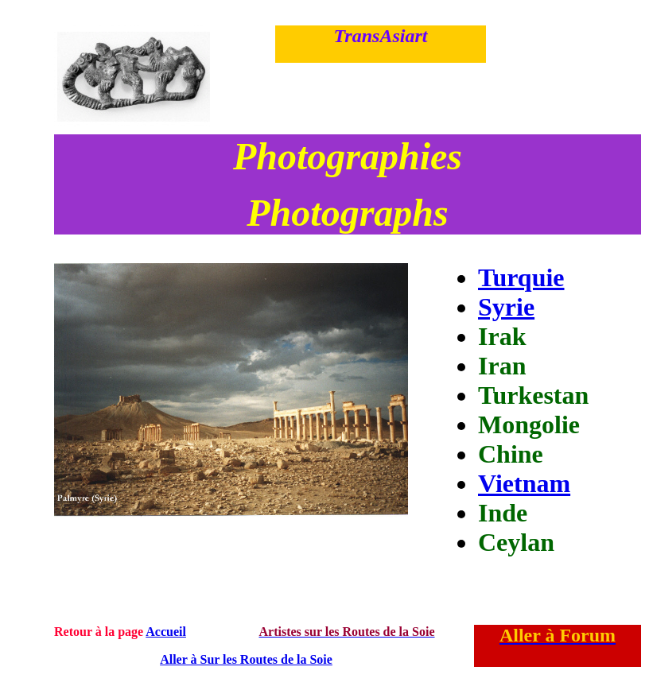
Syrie (506, 307)
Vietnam (524, 483)
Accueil (166, 631)
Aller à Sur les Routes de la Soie (246, 659)
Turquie (521, 277)
